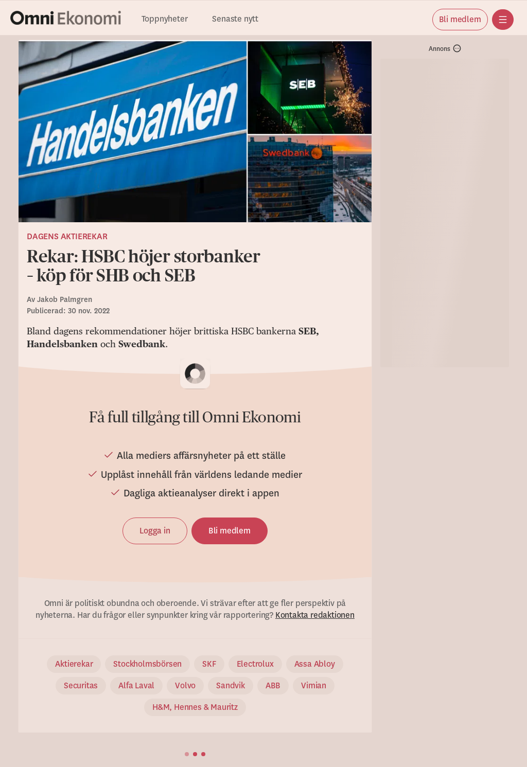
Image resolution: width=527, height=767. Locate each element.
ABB (273, 686)
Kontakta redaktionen (315, 615)
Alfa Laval (136, 686)
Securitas (81, 686)
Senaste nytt (235, 19)
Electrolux (255, 664)
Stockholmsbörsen (147, 664)
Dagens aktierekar (67, 236)
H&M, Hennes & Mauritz (195, 707)
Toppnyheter (165, 19)
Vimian (313, 686)
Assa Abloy (314, 664)
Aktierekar (74, 664)
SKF (209, 664)
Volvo (185, 686)
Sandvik (230, 686)
